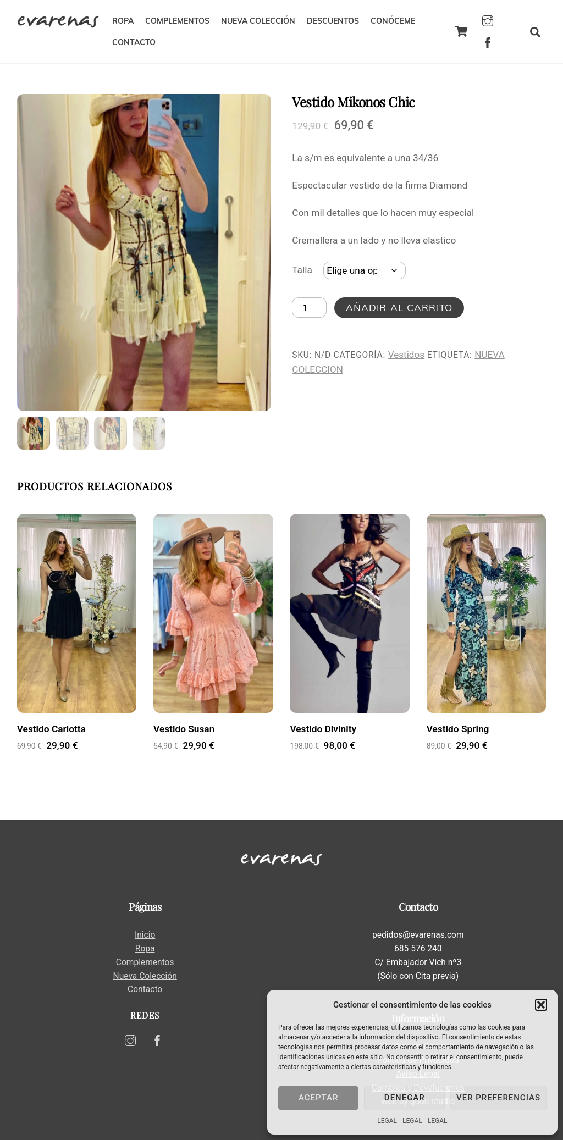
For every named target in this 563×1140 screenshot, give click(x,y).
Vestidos (406, 354)
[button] (541, 1004)
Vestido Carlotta (51, 728)
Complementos (145, 962)
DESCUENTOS (333, 21)
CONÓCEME (393, 21)
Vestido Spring (458, 728)
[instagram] (488, 19)
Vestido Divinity (323, 728)
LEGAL (387, 1121)
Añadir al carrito (399, 307)
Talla (302, 269)
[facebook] (488, 41)
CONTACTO (134, 42)
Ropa (145, 949)
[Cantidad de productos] (309, 307)
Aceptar (318, 1098)
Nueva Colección (145, 976)
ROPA (123, 21)
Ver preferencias (498, 1098)
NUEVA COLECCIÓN (258, 21)
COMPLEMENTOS (177, 21)
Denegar (404, 1098)
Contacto (145, 989)
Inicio (145, 935)
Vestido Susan (183, 728)
